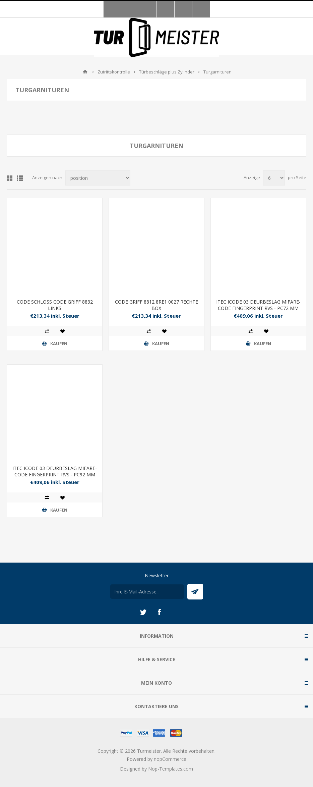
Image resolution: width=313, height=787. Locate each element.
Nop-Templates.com (170, 769)
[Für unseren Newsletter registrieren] (147, 591)
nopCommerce (170, 759)
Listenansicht (20, 178)
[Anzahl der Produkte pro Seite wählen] (274, 178)
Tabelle (10, 178)
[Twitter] (143, 612)
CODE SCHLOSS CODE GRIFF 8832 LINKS (55, 305)
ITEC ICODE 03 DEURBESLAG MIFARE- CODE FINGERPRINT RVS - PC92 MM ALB (54, 474)
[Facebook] (159, 612)
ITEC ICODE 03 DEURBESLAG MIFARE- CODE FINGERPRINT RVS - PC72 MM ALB (258, 308)
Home (85, 71)
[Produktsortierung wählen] (97, 178)
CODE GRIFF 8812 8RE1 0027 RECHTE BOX (156, 305)
